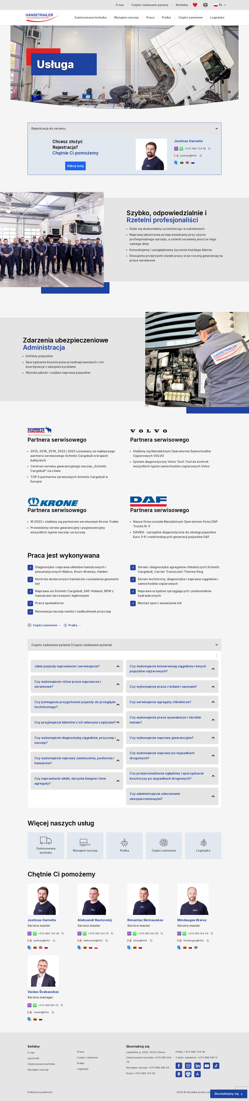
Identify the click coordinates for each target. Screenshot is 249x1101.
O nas (31, 1052)
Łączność (33, 1058)
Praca (150, 17)
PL (220, 5)
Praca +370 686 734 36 (140, 1073)
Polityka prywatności (40, 1092)
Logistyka (217, 17)
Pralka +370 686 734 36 (190, 1051)
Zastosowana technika (90, 17)
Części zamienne (190, 17)
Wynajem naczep (126, 17)
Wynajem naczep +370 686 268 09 (147, 1067)
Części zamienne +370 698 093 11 (196, 1057)
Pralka (166, 17)
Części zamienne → (44, 625)
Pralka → (72, 625)
